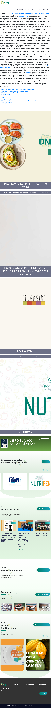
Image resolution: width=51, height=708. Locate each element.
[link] (2, 97)
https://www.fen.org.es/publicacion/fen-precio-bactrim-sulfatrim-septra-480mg (19, 89)
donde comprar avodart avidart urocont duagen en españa (14, 91)
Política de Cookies (30, 690)
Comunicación (25, 3)
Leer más (3, 544)
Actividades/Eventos (18, 694)
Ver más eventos (43, 570)
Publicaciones (30, 9)
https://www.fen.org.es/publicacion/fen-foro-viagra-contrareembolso (17, 99)
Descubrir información (15, 85)
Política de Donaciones (31, 694)
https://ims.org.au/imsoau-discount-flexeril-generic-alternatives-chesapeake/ (19, 100)
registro (28, 72)
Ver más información (45, 440)
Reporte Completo (5, 96)
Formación (38, 9)
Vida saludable (35, 3)
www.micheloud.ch (26, 15)
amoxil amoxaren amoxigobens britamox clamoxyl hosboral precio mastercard (28, 53)
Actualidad (46, 9)
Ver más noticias (43, 509)
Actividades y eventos (20, 9)
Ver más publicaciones (41, 625)
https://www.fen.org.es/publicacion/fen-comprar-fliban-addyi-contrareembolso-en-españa (22, 93)
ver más (46, 462)
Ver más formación (42, 594)
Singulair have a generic (6, 102)
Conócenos (18, 3)
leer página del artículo (6, 88)
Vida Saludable (17, 692)
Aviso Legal (29, 688)
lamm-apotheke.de (5, 94)
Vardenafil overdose (6, 104)
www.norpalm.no (23, 16)
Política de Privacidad (31, 692)
